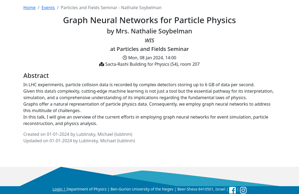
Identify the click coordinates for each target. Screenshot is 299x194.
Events (48, 8)
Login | (60, 189)
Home (29, 8)
